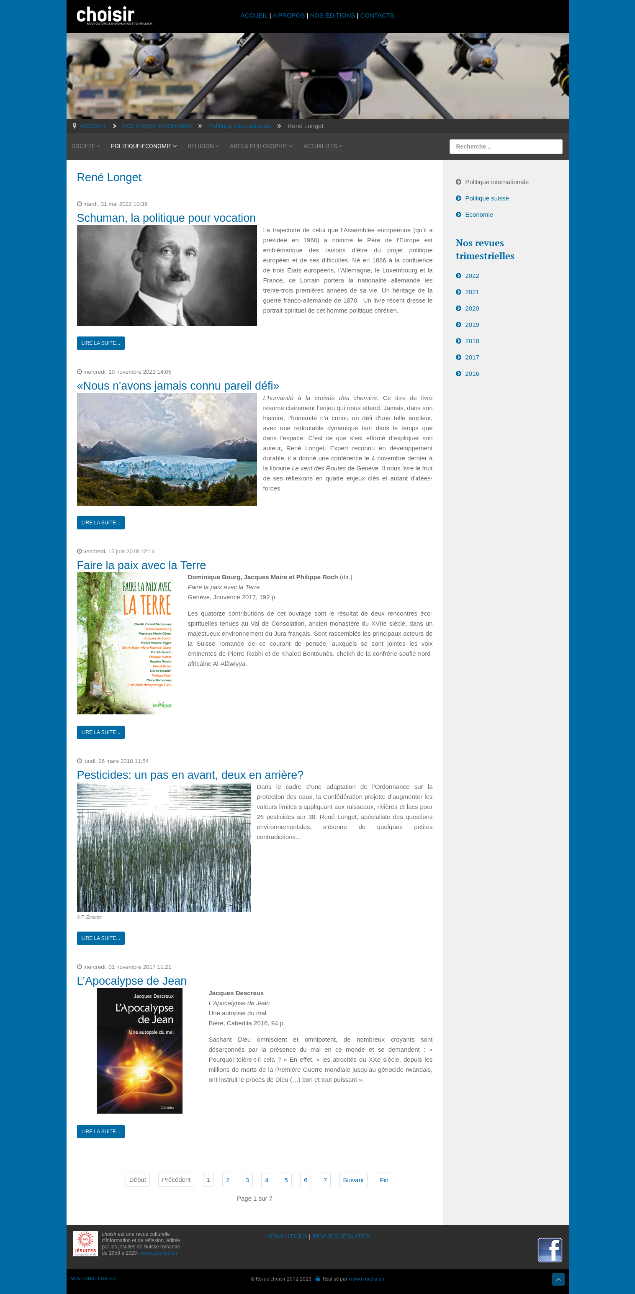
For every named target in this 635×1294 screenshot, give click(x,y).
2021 (472, 291)
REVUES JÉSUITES (341, 1236)
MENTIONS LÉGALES (93, 1278)
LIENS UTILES (286, 1236)
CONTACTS (377, 15)
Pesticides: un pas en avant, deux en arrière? (190, 775)
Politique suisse (487, 198)
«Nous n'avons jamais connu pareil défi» (178, 386)
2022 (472, 275)
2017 (472, 357)
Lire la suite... (101, 343)
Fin (384, 1180)
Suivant (353, 1180)
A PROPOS (289, 15)
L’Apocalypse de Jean (132, 981)
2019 (472, 324)
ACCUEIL (255, 15)
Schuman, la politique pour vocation (166, 218)
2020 (472, 308)
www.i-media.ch (366, 1278)
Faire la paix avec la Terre (141, 565)
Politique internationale (497, 181)
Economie (479, 214)
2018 (472, 340)
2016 (472, 373)
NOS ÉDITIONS (332, 15)
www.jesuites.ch (159, 1253)
